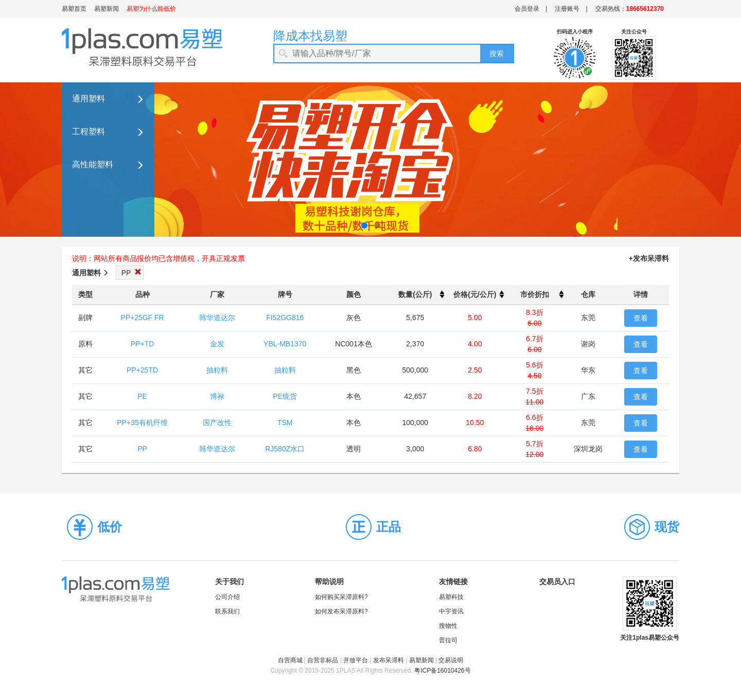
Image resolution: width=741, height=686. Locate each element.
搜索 (496, 53)
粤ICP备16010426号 (442, 670)
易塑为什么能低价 (151, 8)
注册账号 (567, 8)
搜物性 (448, 625)
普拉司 (448, 640)
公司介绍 (227, 597)
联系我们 (227, 611)
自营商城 (290, 660)
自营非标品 (322, 660)
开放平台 (355, 660)
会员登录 (527, 8)
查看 (640, 318)
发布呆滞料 (388, 660)
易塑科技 (451, 597)
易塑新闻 (106, 8)
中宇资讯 (451, 611)
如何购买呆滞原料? (341, 597)
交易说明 (450, 660)
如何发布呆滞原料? (341, 611)
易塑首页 (74, 8)
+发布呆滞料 (649, 258)
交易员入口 (557, 581)
